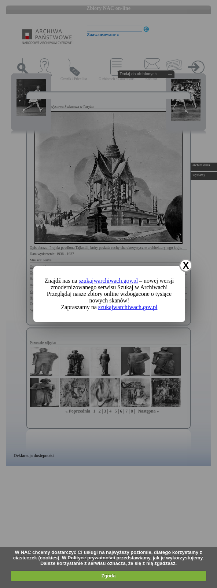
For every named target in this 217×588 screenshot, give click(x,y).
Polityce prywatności (91, 557)
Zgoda (108, 575)
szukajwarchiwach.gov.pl (108, 280)
